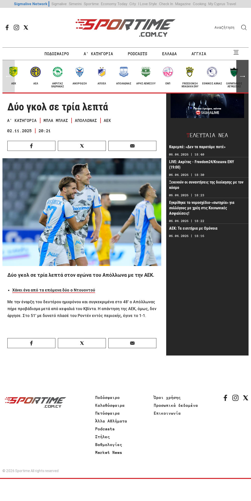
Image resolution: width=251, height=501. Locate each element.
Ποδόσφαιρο (107, 397)
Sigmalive (59, 3)
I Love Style (147, 3)
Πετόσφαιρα (107, 413)
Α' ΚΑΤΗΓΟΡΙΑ (98, 53)
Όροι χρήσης (167, 397)
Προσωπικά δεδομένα (176, 405)
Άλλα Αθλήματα (111, 421)
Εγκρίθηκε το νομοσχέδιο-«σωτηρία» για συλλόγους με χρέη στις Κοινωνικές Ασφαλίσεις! (201, 208)
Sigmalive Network (30, 3)
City (132, 3)
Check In (166, 3)
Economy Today (114, 3)
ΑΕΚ (107, 120)
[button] (242, 76)
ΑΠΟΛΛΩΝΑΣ (86, 120)
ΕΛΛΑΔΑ (169, 53)
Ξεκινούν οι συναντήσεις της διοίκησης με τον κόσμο (206, 185)
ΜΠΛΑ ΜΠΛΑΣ (56, 120)
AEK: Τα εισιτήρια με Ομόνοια (193, 228)
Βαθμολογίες (108, 444)
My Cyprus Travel (222, 3)
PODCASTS (138, 53)
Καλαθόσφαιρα (110, 405)
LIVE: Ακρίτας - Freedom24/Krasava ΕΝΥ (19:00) (201, 164)
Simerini (75, 3)
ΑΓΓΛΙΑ (199, 53)
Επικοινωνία (167, 413)
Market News (108, 452)
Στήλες (102, 436)
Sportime (91, 3)
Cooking (199, 3)
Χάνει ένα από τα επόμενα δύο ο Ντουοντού (53, 290)
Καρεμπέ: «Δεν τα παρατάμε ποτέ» (197, 147)
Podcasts (105, 428)
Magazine (183, 3)
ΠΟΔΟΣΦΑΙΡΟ (57, 53)
